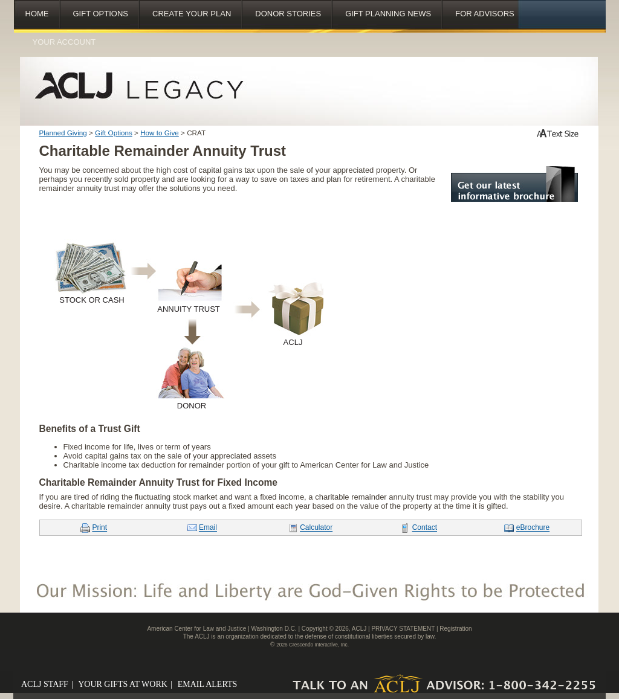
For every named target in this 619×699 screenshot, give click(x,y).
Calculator (316, 528)
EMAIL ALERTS (210, 684)
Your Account (64, 42)
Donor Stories (288, 13)
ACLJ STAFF (47, 684)
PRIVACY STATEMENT (403, 628)
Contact (424, 528)
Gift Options (101, 13)
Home (37, 13)
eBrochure (532, 528)
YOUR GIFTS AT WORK (125, 684)
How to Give (159, 133)
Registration (455, 628)
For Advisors (484, 13)
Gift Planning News (388, 13)
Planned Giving (63, 133)
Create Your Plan (191, 13)
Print (99, 528)
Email (208, 528)
